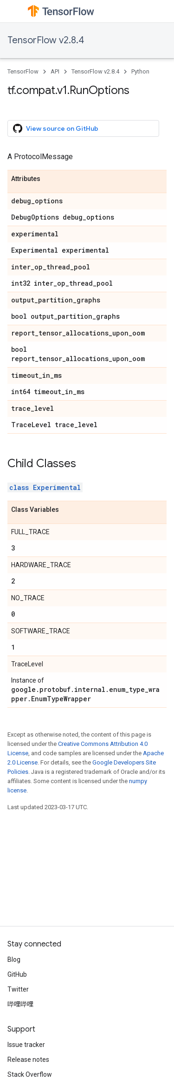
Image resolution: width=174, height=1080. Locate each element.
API (55, 71)
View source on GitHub (55, 128)
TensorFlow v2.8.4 (45, 40)
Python (140, 71)
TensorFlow (23, 71)
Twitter (18, 989)
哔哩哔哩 (20, 1004)
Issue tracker (26, 1044)
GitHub (17, 974)
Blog (13, 959)
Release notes (28, 1059)
